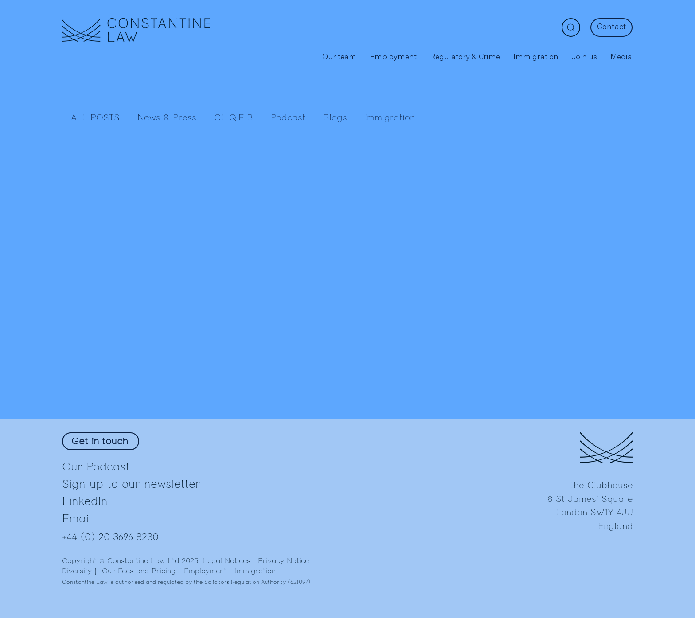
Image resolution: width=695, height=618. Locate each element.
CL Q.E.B (233, 118)
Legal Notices (226, 560)
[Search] (571, 27)
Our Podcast (96, 467)
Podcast (288, 118)
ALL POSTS (95, 118)
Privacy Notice (283, 560)
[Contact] (611, 27)
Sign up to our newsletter (131, 484)
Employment (205, 571)
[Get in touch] (100, 441)
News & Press (166, 118)
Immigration (390, 118)
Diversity (77, 571)
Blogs (335, 118)
